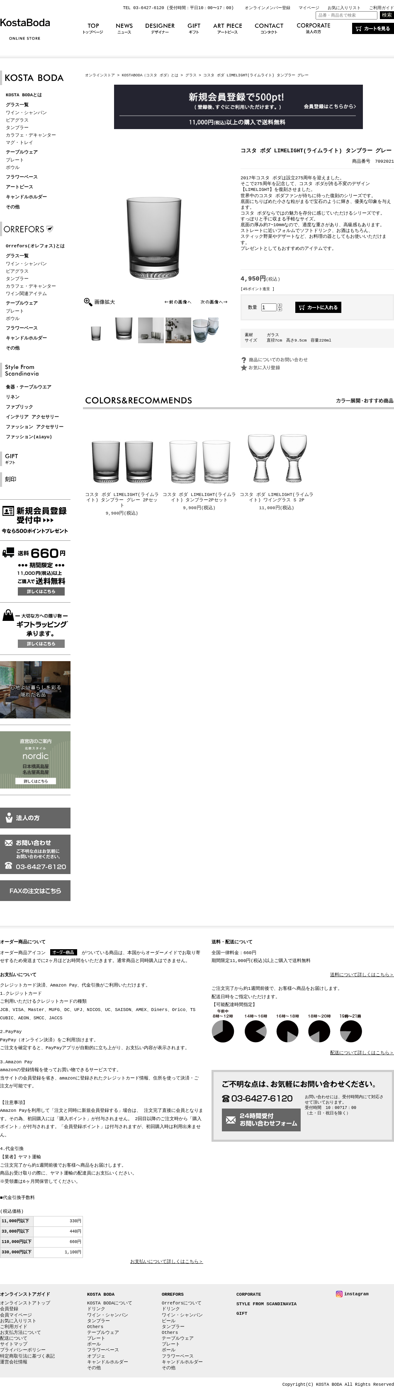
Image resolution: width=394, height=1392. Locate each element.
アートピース (19, 187)
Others (95, 1327)
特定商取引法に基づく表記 (27, 1356)
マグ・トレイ (19, 142)
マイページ (309, 8)
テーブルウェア (22, 152)
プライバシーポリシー (23, 1350)
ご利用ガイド (381, 8)
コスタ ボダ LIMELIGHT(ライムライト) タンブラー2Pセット (199, 498)
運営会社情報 (13, 1362)
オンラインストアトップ (25, 1303)
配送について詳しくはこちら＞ (362, 1053)
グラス (191, 75)
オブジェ (96, 1356)
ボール (94, 1344)
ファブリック (19, 407)
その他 (12, 207)
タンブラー (17, 128)
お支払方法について (20, 1332)
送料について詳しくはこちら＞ (362, 975)
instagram (356, 1294)
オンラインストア (100, 75)
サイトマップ (13, 1344)
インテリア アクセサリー (32, 417)
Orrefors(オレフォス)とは (35, 246)
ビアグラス (17, 120)
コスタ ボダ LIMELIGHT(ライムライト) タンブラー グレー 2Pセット (121, 500)
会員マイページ (16, 1315)
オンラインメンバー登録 (267, 8)
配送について (13, 1338)
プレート (15, 160)
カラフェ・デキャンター (31, 135)
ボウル (12, 167)
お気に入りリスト (344, 8)
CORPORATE (248, 1295)
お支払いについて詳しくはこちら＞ (166, 1262)
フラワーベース (22, 177)
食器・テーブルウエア (28, 387)
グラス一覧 (17, 105)
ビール (168, 1321)
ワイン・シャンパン (26, 113)
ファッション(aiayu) (29, 437)
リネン (12, 397)
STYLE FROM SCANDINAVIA (266, 1304)
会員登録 (9, 1309)
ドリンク (96, 1309)
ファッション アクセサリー (34, 427)
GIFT (241, 1314)
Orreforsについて (182, 1303)
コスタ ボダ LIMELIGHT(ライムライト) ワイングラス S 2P (276, 498)
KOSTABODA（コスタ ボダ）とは (150, 75)
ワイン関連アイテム (26, 294)
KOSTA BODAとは (24, 95)
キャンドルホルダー (26, 197)
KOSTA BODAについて (109, 1303)
